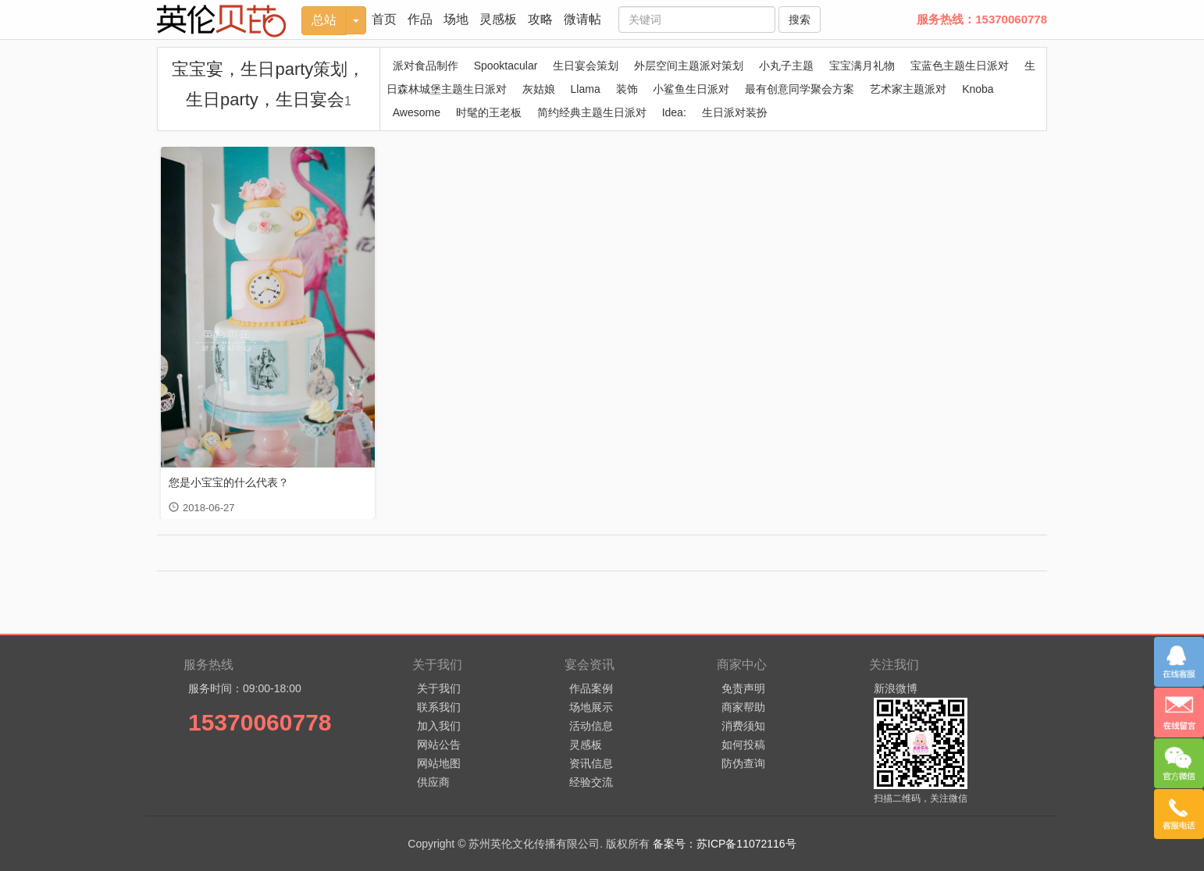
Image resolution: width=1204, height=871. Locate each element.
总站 (324, 20)
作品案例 (591, 688)
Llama (585, 89)
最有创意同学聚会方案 (799, 89)
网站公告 (439, 744)
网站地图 (439, 763)
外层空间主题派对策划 (688, 65)
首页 (384, 19)
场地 (455, 19)
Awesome (416, 112)
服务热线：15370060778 (982, 19)
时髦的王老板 (489, 112)
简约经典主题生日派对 (592, 112)
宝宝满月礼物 (862, 65)
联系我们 (439, 707)
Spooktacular (506, 65)
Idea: (674, 112)
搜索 (799, 19)
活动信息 (591, 726)
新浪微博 (895, 688)
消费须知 (743, 726)
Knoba (977, 89)
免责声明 (743, 688)
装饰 (627, 89)
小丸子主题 (786, 65)
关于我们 (439, 688)
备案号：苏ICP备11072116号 (724, 843)
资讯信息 (591, 763)
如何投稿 (743, 744)
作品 (420, 19)
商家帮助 (743, 707)
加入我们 (439, 726)
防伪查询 (743, 763)
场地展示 (591, 707)
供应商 (433, 782)
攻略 (540, 19)
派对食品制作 (425, 65)
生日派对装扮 (735, 112)
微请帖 (582, 19)
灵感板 (498, 19)
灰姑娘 (538, 89)
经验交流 (591, 782)
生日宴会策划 (585, 65)
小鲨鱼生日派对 (691, 89)
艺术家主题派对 (908, 89)
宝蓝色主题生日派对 (959, 65)
